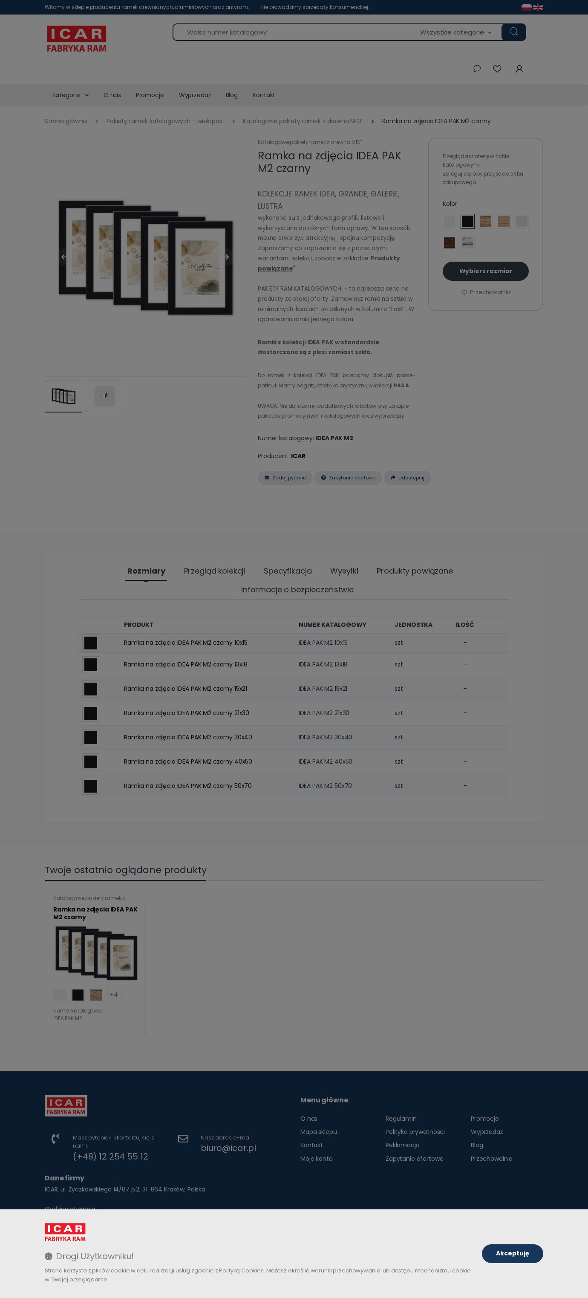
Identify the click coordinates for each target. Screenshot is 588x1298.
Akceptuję (512, 1253)
